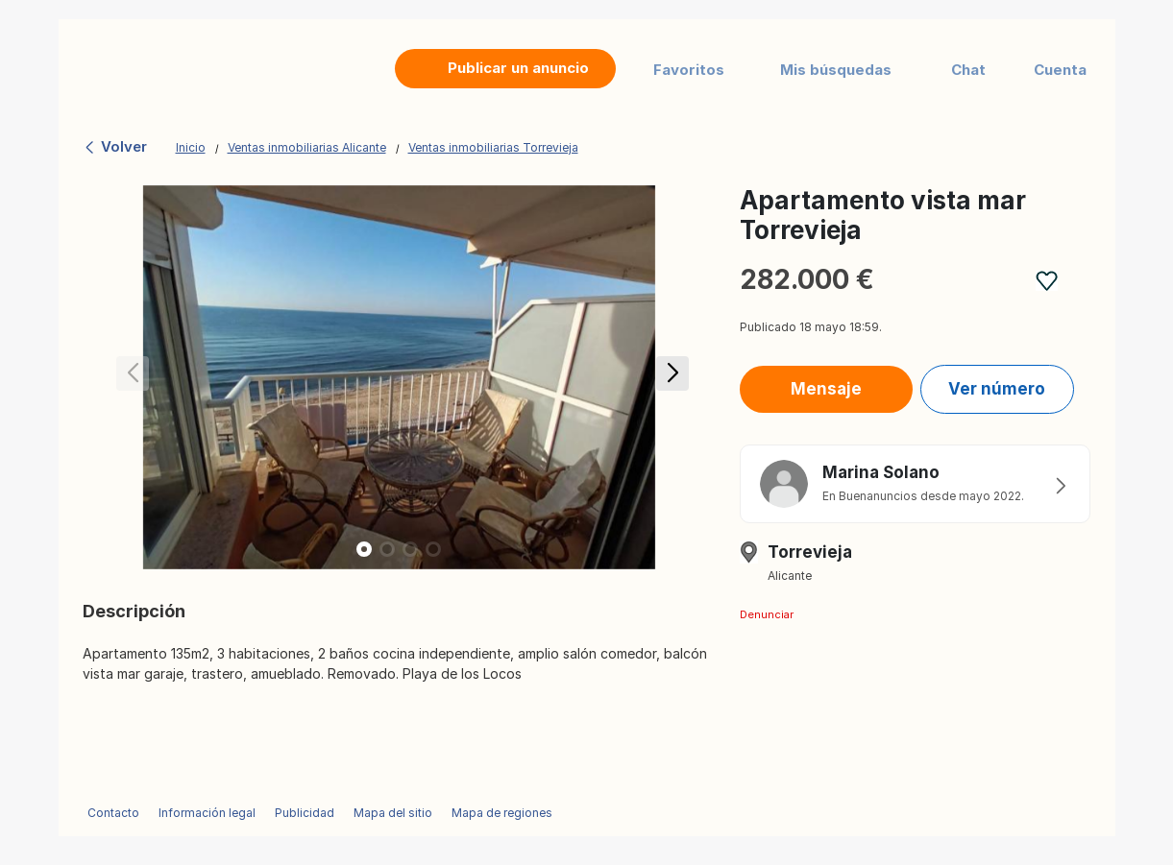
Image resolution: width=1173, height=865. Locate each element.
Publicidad (304, 812)
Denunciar (767, 614)
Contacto (113, 812)
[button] (669, 377)
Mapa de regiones (502, 812)
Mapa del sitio (393, 812)
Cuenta (1060, 69)
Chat (968, 69)
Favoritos (688, 69)
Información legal (207, 812)
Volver (115, 146)
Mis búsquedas (836, 69)
